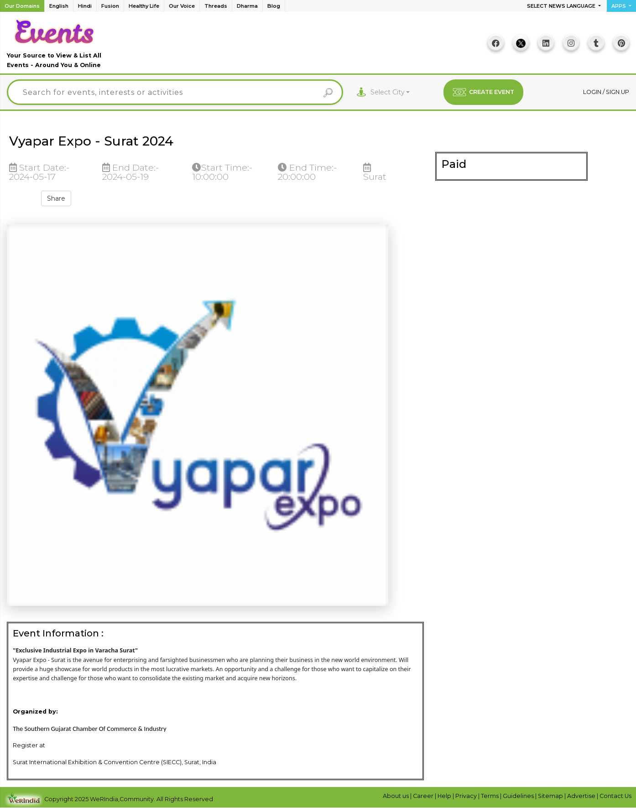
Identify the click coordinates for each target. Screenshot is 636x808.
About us (396, 795)
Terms (490, 795)
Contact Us (615, 795)
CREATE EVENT (483, 92)
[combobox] (390, 92)
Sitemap (551, 795)
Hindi (85, 6)
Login (593, 92)
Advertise (582, 795)
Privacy (466, 795)
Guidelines (519, 795)
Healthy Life (144, 6)
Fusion (110, 6)
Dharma (247, 6)
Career (424, 795)
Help (445, 795)
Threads (215, 6)
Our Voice (182, 6)
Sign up (617, 92)
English (58, 6)
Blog (273, 6)
